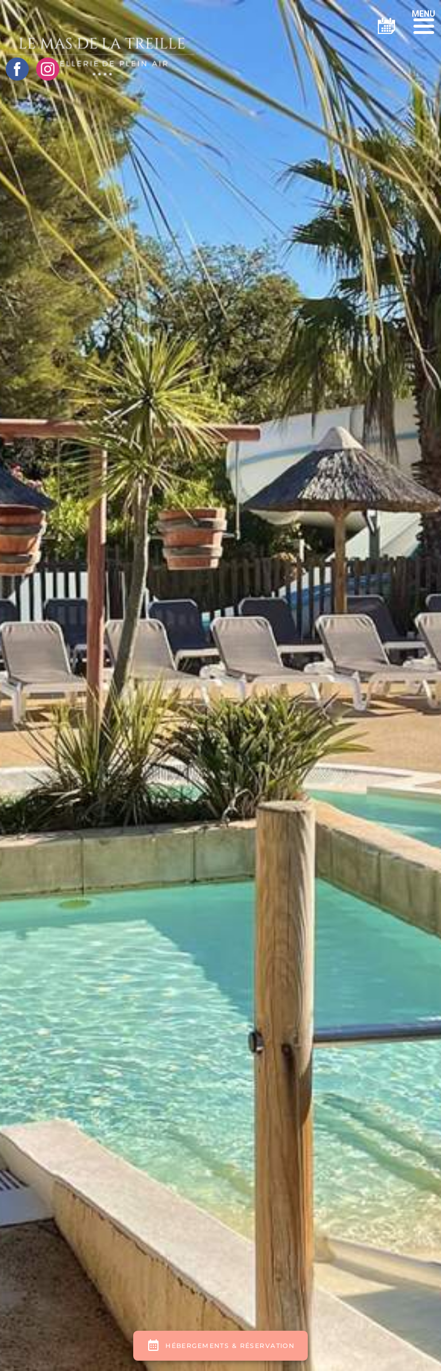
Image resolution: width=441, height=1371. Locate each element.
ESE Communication (358, 1234)
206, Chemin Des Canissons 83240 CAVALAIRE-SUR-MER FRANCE (128, 923)
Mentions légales (225, 1234)
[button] (423, 21)
